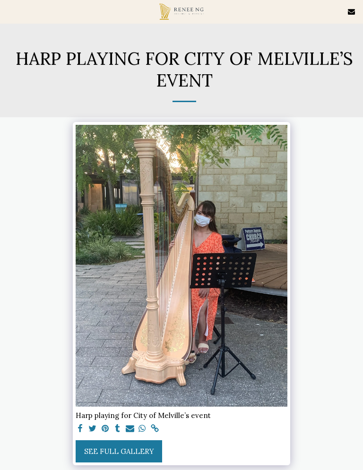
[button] (10, 11)
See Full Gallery (119, 451)
